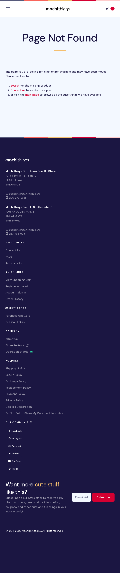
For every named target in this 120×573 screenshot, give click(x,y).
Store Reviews (17, 345)
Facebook (16, 430)
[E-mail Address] (81, 497)
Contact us (17, 90)
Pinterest (16, 445)
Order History (14, 299)
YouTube (15, 461)
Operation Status (19, 352)
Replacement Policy (18, 388)
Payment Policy (15, 394)
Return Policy (13, 375)
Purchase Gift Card (17, 316)
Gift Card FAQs (15, 322)
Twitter (15, 453)
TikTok (14, 468)
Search (15, 85)
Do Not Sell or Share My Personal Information (34, 413)
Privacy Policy (14, 400)
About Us (11, 339)
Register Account (16, 286)
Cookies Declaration (18, 407)
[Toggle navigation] (7, 9)
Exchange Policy (15, 381)
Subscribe (106, 497)
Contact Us (12, 250)
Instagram (16, 438)
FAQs (8, 257)
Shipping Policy (15, 368)
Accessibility (13, 263)
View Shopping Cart (18, 280)
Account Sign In (15, 292)
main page (32, 95)
